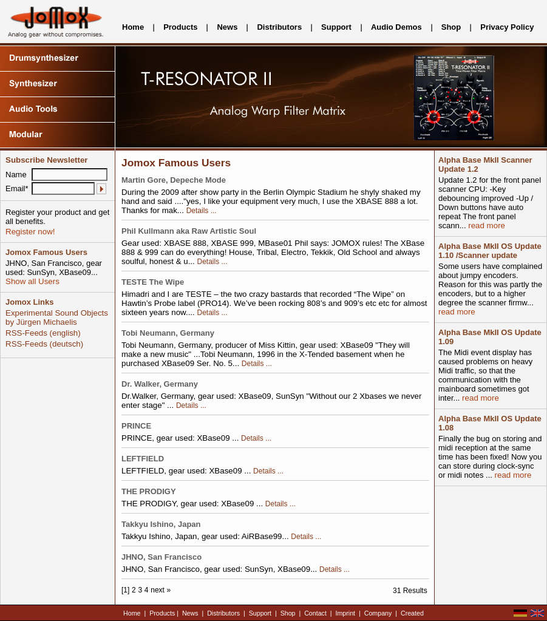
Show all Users (32, 281)
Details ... (201, 210)
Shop (451, 27)
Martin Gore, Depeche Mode (173, 180)
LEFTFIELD (142, 458)
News (227, 27)
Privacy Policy (507, 27)
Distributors (279, 27)
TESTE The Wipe (152, 282)
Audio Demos (396, 27)
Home (133, 27)
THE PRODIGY (148, 491)
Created (412, 613)
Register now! (30, 231)
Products (180, 27)
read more (485, 225)
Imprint (346, 613)
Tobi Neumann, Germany (167, 333)
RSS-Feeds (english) (43, 333)
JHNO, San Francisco (161, 557)
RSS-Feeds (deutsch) (44, 343)
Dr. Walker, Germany (159, 384)
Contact (315, 613)
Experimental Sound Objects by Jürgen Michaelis (56, 317)
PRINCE (136, 425)
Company (378, 613)
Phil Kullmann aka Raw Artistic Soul (188, 231)
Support (336, 27)
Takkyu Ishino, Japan (161, 524)
